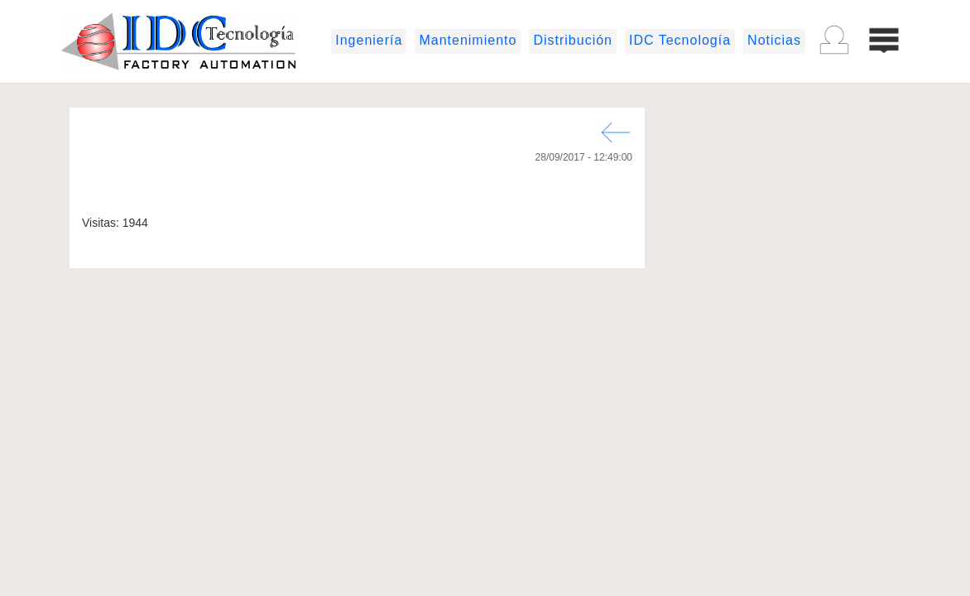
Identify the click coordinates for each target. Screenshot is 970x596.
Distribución (572, 40)
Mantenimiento (467, 40)
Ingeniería (368, 40)
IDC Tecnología (680, 40)
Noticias (774, 40)
